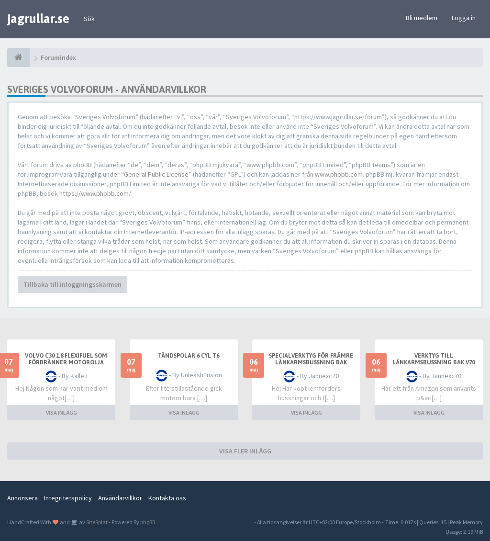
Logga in (464, 17)
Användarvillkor (120, 498)
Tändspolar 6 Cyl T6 (188, 355)
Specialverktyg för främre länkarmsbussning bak (311, 359)
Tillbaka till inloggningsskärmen (72, 284)
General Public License (156, 174)
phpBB (147, 522)
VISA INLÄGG (61, 412)
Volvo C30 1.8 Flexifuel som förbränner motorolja (66, 359)
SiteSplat (96, 522)
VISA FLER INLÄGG (245, 451)
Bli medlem (421, 17)
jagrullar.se (38, 18)
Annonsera (22, 498)
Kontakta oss (167, 498)
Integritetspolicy (68, 498)
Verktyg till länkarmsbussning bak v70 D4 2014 (433, 362)
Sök (89, 18)
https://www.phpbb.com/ (95, 193)
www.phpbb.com (339, 174)
